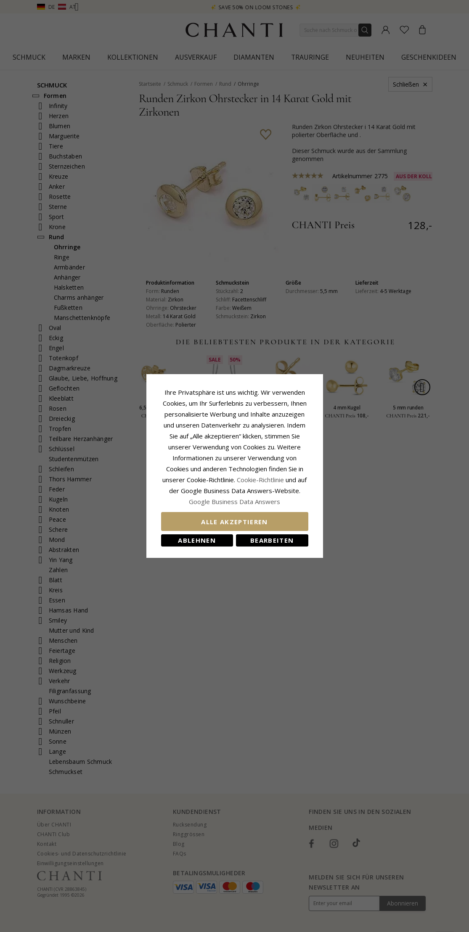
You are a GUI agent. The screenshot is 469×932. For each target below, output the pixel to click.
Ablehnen (197, 540)
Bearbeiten (272, 540)
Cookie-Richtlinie (260, 479)
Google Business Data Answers (234, 501)
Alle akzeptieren (234, 521)
